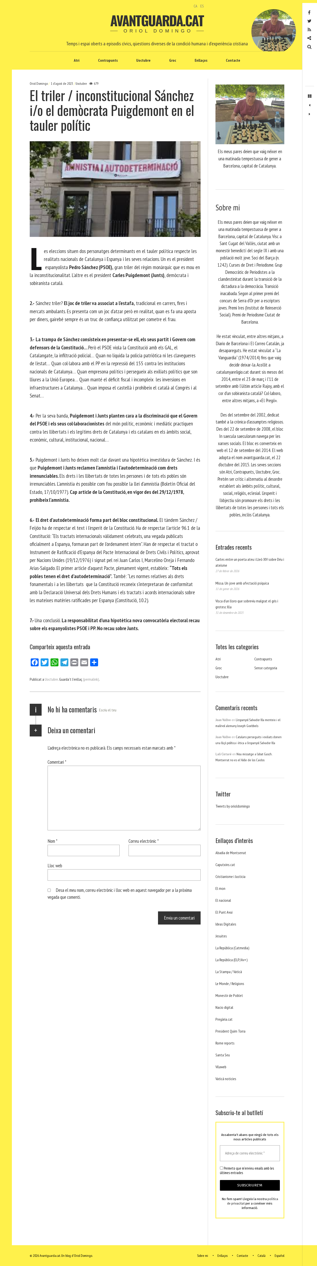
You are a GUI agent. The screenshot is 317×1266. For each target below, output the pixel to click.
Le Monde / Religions (229, 983)
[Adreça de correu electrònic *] (250, 1153)
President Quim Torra (230, 1031)
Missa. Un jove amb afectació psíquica (242, 583)
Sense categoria (265, 667)
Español (279, 1255)
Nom (52, 841)
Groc (172, 60)
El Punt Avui (224, 912)
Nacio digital (224, 1007)
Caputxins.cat (225, 864)
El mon (220, 888)
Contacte (233, 60)
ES (202, 5)
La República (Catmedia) (232, 947)
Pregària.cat (224, 1019)
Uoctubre (143, 60)
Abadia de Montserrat (230, 852)
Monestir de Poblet (229, 995)
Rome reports (225, 1043)
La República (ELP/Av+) (231, 959)
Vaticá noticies (225, 1078)
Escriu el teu (107, 709)
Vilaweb (220, 1066)
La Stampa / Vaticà (228, 971)
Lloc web (55, 865)
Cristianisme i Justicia (230, 876)
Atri (76, 60)
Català (261, 1255)
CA (195, 5)
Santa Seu (222, 1054)
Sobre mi (202, 1255)
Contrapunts (108, 60)
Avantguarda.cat (156, 20)
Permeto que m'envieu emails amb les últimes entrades (247, 1170)
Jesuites (221, 935)
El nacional (223, 900)
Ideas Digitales (225, 924)
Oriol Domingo (39, 83)
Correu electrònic (144, 841)
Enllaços (201, 60)
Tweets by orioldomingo (232, 806)
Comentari (57, 762)
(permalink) (91, 679)
